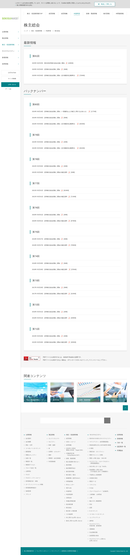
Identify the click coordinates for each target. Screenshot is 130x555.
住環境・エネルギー (55, 451)
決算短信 (68, 498)
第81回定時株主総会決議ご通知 (52, 63)
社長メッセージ (71, 442)
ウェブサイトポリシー (42, 551)
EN (10, 89)
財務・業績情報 (71, 458)
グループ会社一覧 (31, 468)
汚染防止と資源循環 (95, 475)
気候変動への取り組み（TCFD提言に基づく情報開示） (99, 470)
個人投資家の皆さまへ (73, 461)
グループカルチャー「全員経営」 (99, 491)
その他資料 (69, 514)
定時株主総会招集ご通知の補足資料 (53, 172)
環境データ (92, 481)
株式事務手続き (71, 468)
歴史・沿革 (29, 445)
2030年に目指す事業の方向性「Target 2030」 (75, 449)
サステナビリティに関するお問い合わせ (97, 539)
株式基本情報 (70, 471)
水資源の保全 (93, 478)
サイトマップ (55, 551)
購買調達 (28, 451)
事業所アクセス (30, 465)
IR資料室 (48, 31)
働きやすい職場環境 (95, 501)
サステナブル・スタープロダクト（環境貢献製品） (99, 462)
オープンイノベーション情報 (34, 484)
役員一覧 (28, 458)
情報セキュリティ (31, 455)
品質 (90, 507)
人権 (90, 498)
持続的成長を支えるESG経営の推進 (100, 445)
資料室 (91, 521)
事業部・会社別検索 (55, 458)
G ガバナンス (93, 511)
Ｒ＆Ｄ (28, 474)
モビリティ (52, 442)
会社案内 (28, 438)
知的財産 (28, 491)
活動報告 (92, 529)
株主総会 (68, 507)
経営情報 (68, 438)
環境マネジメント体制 (96, 455)
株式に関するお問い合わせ (74, 521)
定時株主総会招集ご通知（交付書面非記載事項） (58, 75)
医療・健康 (52, 445)
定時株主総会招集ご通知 (49, 69)
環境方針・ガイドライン (96, 451)
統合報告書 (69, 504)
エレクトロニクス (54, 438)
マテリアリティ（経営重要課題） (99, 442)
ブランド (28, 494)
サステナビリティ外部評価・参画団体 (95, 524)
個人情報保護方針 (29, 551)
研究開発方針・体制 (32, 481)
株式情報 (68, 465)
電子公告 (68, 488)
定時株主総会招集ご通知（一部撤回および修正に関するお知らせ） (64, 111)
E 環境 (91, 448)
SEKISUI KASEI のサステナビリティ (100, 438)
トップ (26, 31)
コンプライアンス (94, 517)
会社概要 (28, 442)
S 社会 (91, 488)
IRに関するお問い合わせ (73, 517)
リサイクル (92, 484)
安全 (90, 504)
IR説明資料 (69, 494)
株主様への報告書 (71, 511)
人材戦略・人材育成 (95, 494)
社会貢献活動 (93, 532)
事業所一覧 (29, 461)
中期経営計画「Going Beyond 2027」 (73, 454)
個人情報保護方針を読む (24, 5)
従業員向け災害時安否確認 (68, 551)
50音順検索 (52, 461)
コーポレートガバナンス (33, 448)
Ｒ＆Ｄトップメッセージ (33, 478)
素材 (50, 455)
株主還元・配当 (71, 475)
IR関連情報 (69, 481)
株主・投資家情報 (36, 31)
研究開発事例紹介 (31, 488)
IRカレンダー (70, 484)
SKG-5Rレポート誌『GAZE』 (98, 466)
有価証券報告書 (71, 501)
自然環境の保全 (94, 535)
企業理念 (28, 471)
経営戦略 (68, 445)
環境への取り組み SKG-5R (97, 458)
